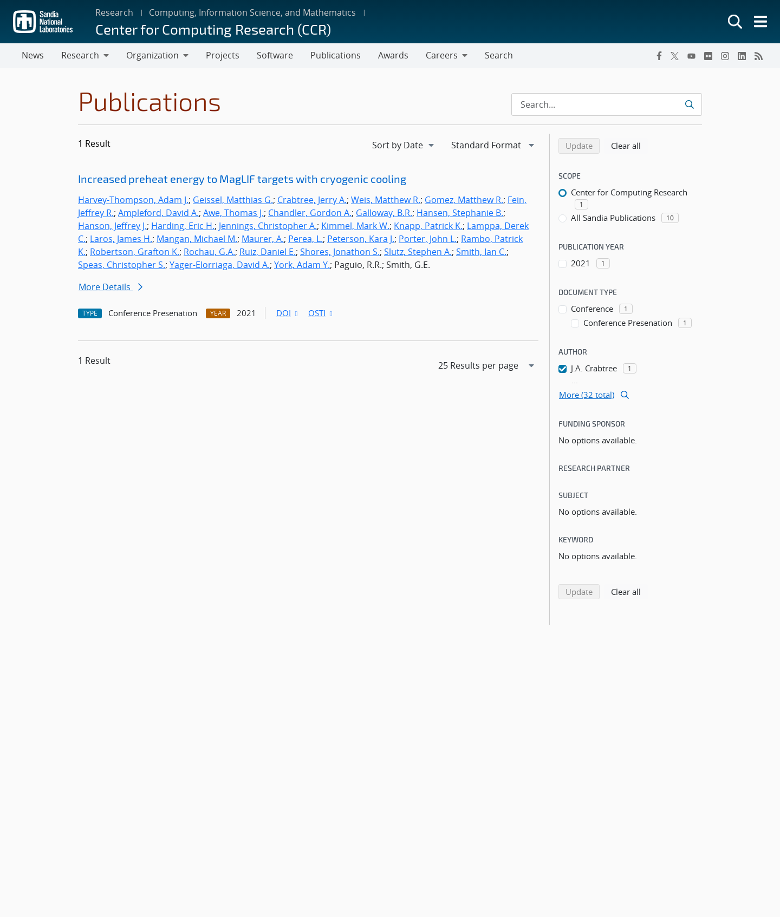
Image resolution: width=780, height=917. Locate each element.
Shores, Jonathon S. (340, 252)
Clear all (629, 145)
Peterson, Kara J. (360, 239)
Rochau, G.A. (209, 252)
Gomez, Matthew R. (464, 200)
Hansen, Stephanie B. (460, 213)
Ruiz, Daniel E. (267, 252)
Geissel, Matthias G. (233, 200)
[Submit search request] (689, 104)
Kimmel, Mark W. (355, 226)
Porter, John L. (428, 239)
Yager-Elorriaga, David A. (220, 265)
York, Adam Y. (302, 265)
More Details (110, 287)
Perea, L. (305, 239)
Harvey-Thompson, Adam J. (133, 200)
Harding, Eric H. (182, 226)
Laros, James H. (121, 239)
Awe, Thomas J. (233, 213)
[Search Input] (606, 104)
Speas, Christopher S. (121, 265)
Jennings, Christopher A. (268, 226)
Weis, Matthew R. (385, 200)
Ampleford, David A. (158, 213)
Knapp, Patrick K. (428, 226)
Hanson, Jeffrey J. (112, 226)
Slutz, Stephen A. (418, 252)
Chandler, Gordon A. (310, 213)
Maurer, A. (263, 239)
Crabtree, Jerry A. (312, 200)
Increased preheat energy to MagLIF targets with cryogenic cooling (242, 178)
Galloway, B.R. (384, 213)
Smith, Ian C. (481, 252)
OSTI (321, 312)
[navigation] (404, 145)
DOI (288, 312)
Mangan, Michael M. (197, 239)
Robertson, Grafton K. (134, 252)
